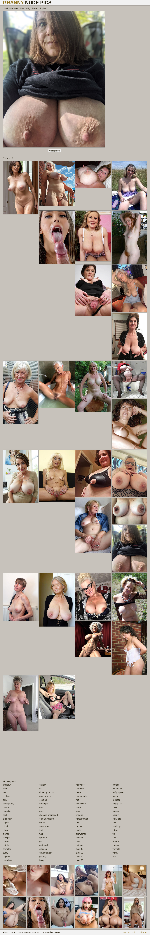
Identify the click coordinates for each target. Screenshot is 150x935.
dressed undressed (48, 815)
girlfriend (43, 845)
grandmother (45, 853)
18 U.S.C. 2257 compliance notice (46, 932)
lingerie (79, 815)
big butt (6, 856)
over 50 (79, 853)
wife (114, 856)
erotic (42, 822)
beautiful (7, 811)
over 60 (79, 856)
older (78, 841)
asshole (6, 796)
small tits (116, 819)
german (43, 838)
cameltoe (7, 860)
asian (5, 788)
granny (42, 856)
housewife (81, 804)
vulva (114, 853)
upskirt (115, 841)
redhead (116, 800)
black (5, 830)
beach (6, 807)
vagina (115, 845)
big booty (7, 819)
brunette (7, 849)
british (6, 845)
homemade (81, 796)
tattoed (115, 830)
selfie (114, 807)
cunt (41, 807)
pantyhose (117, 788)
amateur (7, 785)
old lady (79, 838)
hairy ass (80, 785)
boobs (6, 841)
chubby (42, 785)
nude (78, 830)
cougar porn (45, 796)
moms (79, 826)
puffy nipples (118, 792)
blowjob (6, 838)
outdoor (79, 845)
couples (43, 800)
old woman (81, 834)
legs (78, 811)
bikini (5, 826)
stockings (116, 826)
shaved (115, 811)
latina (78, 807)
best (5, 815)
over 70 (79, 860)
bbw (5, 800)
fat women (44, 826)
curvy (42, 811)
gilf (40, 841)
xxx (114, 860)
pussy (115, 796)
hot (77, 800)
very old (116, 849)
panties (115, 785)
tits (113, 834)
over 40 (79, 849)
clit (40, 788)
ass (4, 792)
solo (114, 822)
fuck (41, 834)
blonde (6, 834)
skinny (115, 815)
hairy (41, 860)
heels (78, 792)
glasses (43, 849)
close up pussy (46, 792)
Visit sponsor (54, 151)
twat (114, 838)
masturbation (82, 819)
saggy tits (117, 804)
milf (77, 822)
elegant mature (46, 819)
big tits (6, 822)
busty (5, 853)
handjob (80, 788)
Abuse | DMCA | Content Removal (17, 932)
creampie (43, 804)
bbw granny (8, 804)
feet (41, 830)
